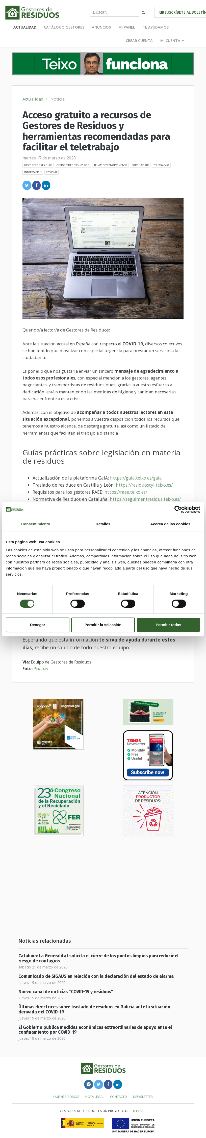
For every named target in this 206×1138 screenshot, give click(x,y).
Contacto (118, 1096)
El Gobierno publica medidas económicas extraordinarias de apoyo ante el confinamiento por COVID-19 (95, 1030)
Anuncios (101, 27)
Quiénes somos (66, 1096)
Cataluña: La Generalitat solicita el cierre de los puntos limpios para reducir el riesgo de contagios (98, 958)
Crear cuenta (139, 40)
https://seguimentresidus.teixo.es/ (145, 499)
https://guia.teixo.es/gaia (136, 478)
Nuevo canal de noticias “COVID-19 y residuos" (65, 991)
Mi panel (126, 27)
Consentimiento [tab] (35, 524)
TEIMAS (138, 1110)
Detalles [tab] (103, 524)
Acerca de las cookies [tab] (170, 524)
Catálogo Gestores (64, 27)
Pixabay (41, 668)
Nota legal (94, 1096)
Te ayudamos (156, 27)
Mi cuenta (172, 40)
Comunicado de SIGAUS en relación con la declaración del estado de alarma (96, 976)
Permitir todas (168, 625)
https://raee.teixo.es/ (126, 492)
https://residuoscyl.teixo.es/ (144, 485)
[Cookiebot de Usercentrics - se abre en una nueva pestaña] (178, 509)
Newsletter (143, 1096)
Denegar (37, 625)
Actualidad (24, 27)
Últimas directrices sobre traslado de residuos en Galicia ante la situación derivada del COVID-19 (94, 1009)
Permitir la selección (103, 625)
